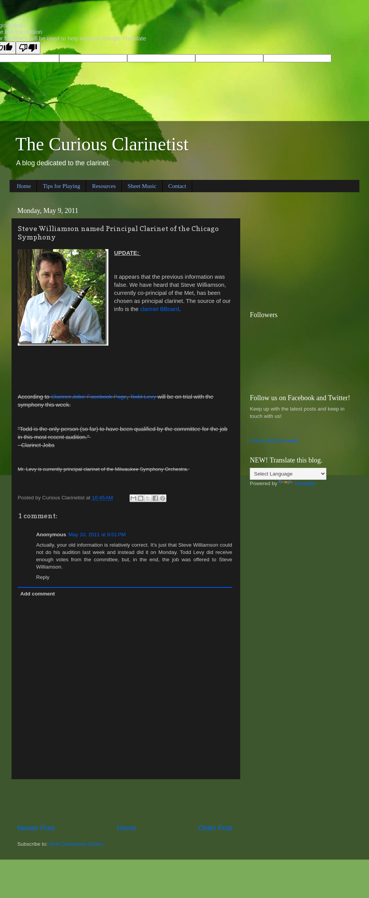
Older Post (215, 828)
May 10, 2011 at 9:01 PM (97, 534)
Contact (177, 186)
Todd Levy (143, 397)
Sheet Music (142, 186)
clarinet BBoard (160, 309)
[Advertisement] (125, 801)
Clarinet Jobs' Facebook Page (89, 397)
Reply (43, 577)
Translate (297, 483)
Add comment (37, 594)
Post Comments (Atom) (76, 844)
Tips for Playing (61, 186)
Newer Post (36, 828)
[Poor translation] (28, 48)
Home (24, 186)
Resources (104, 186)
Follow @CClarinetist (274, 441)
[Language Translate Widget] (288, 474)
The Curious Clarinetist (102, 144)
